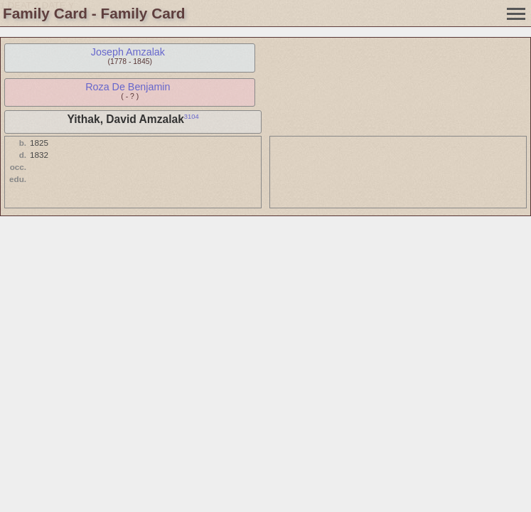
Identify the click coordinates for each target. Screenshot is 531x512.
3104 (191, 116)
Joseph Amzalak (128, 52)
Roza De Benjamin (127, 86)
